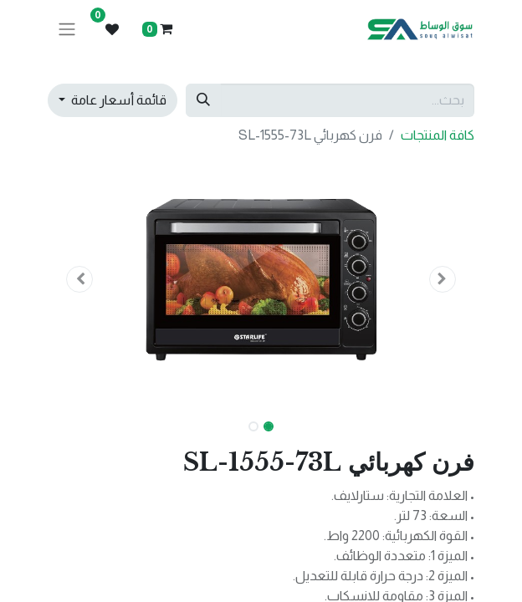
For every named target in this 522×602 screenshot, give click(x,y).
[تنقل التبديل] (67, 29)
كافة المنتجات (437, 135)
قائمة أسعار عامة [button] (117, 100)
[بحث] (203, 100)
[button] (443, 279)
